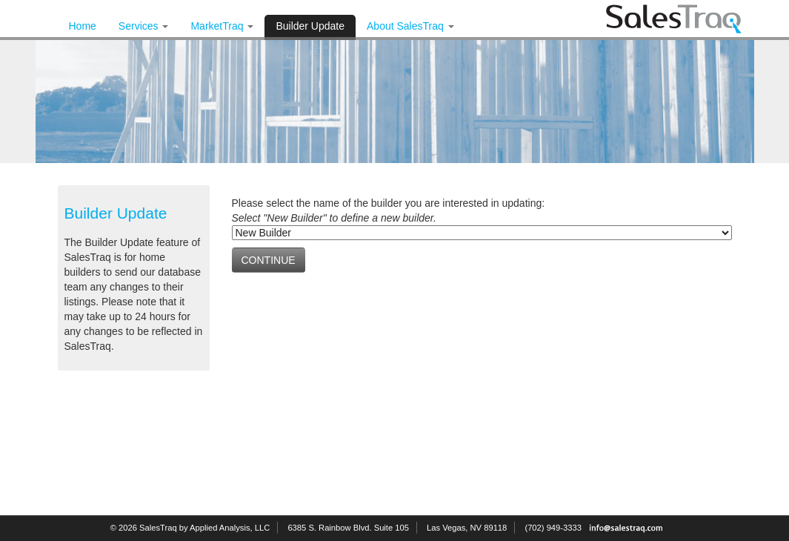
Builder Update (310, 26)
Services (144, 26)
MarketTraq (221, 26)
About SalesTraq (410, 26)
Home (82, 26)
